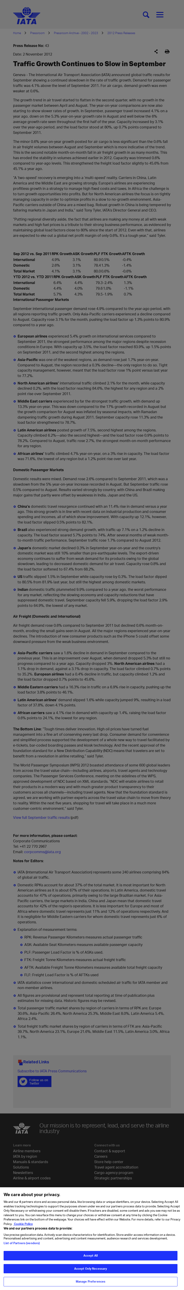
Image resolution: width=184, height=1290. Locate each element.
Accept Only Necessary (90, 1271)
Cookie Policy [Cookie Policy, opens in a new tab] (23, 1226)
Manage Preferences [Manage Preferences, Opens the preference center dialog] (90, 1284)
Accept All (90, 1258)
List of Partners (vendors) (22, 1246)
